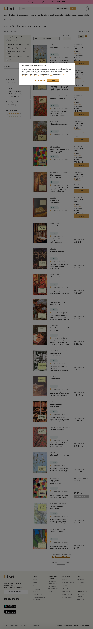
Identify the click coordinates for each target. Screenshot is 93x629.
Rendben (53, 80)
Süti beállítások (40, 80)
